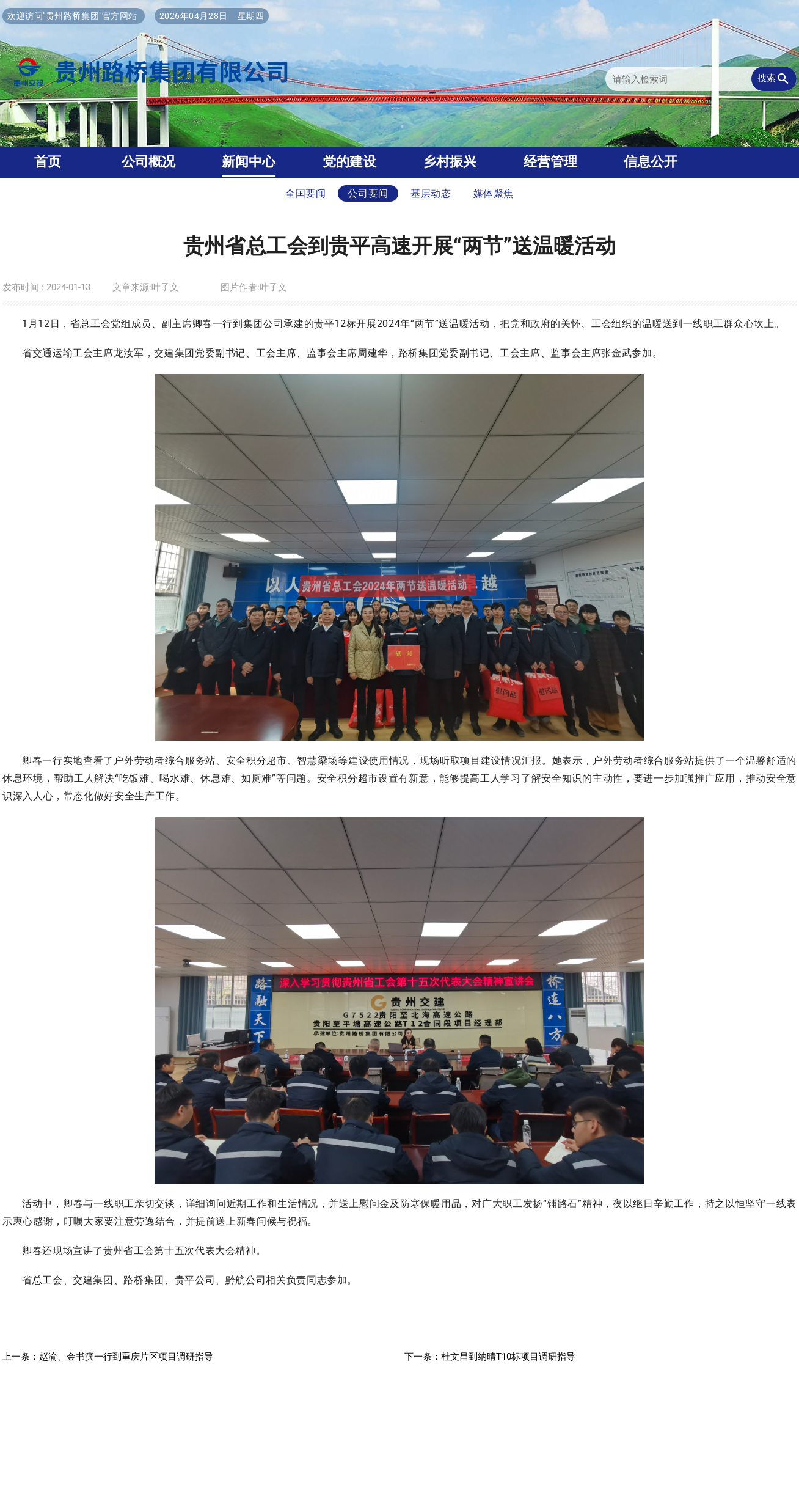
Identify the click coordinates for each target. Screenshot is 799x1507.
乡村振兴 (449, 161)
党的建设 (349, 161)
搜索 (773, 79)
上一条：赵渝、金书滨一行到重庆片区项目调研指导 (107, 1356)
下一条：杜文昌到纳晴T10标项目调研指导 (489, 1356)
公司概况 (148, 161)
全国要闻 (305, 193)
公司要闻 (368, 193)
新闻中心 (248, 161)
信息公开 (650, 161)
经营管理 (550, 161)
